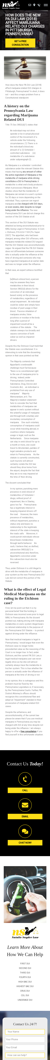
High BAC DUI (25, 982)
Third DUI (25, 972)
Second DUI (25, 968)
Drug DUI (25, 991)
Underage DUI (25, 1000)
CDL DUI (25, 995)
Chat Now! (25, 842)
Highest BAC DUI (25, 986)
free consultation (28, 731)
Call (25, 790)
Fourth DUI (25, 977)
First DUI (25, 963)
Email (25, 816)
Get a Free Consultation (20, 43)
